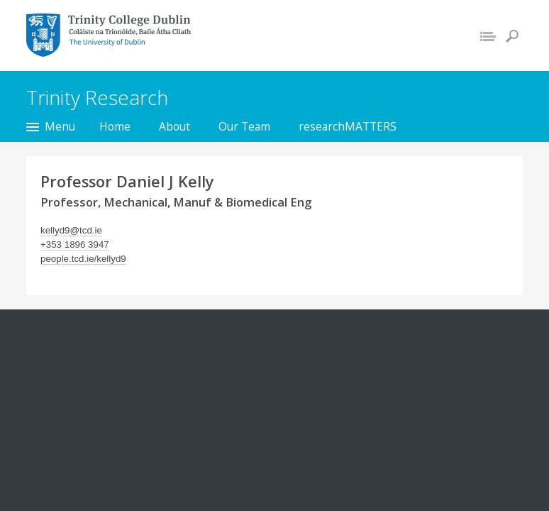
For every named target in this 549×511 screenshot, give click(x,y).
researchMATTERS (347, 126)
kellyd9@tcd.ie (71, 230)
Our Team (244, 126)
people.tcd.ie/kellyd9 (83, 258)
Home (115, 126)
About (174, 126)
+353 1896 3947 (74, 244)
